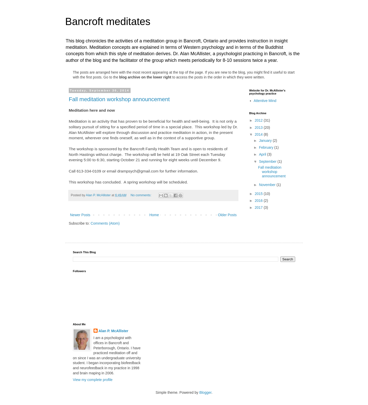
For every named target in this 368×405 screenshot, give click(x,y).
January (266, 140)
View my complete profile (92, 380)
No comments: (141, 195)
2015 (259, 194)
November (267, 185)
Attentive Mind (265, 101)
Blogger (205, 392)
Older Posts (227, 215)
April (263, 154)
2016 (259, 201)
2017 (259, 207)
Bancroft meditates (108, 21)
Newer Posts (80, 215)
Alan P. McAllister (113, 331)
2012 (259, 120)
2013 (259, 127)
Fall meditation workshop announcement (119, 99)
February (266, 147)
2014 (259, 134)
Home (154, 215)
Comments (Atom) (105, 223)
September (268, 161)
